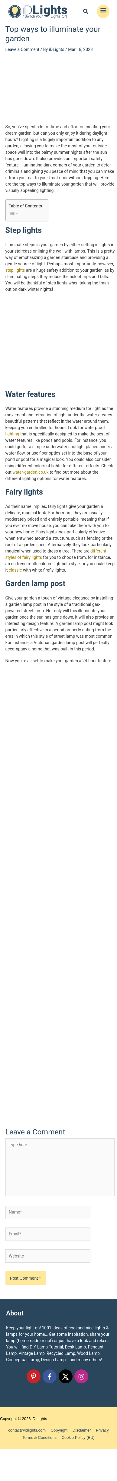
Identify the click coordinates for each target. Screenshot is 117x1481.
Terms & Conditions (39, 1437)
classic (15, 570)
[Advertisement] (60, 87)
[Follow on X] (66, 1376)
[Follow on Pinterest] (34, 1376)
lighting (12, 434)
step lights (15, 270)
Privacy (102, 1430)
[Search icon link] (86, 12)
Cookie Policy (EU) (78, 1437)
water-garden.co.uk (30, 472)
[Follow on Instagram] (81, 1376)
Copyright (59, 1430)
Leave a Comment (22, 49)
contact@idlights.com (27, 1430)
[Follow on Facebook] (50, 1376)
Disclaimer (82, 1430)
